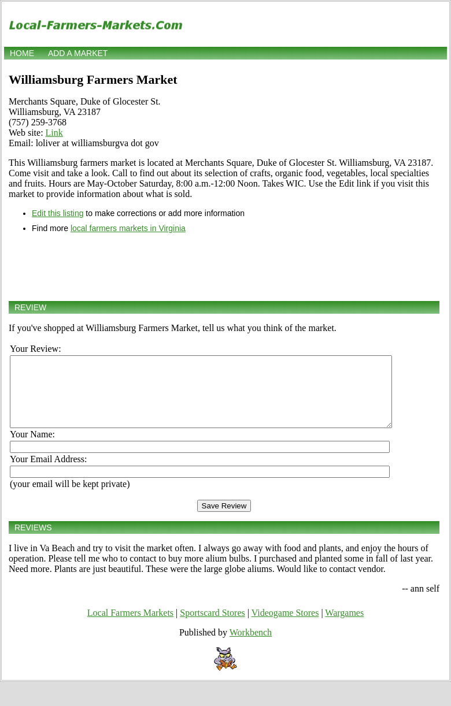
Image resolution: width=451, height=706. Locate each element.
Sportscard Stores (212, 626)
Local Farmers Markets (130, 626)
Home (22, 53)
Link (54, 133)
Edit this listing (57, 213)
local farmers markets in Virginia (128, 228)
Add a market (78, 53)
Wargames (344, 626)
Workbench (251, 646)
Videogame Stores (285, 626)
